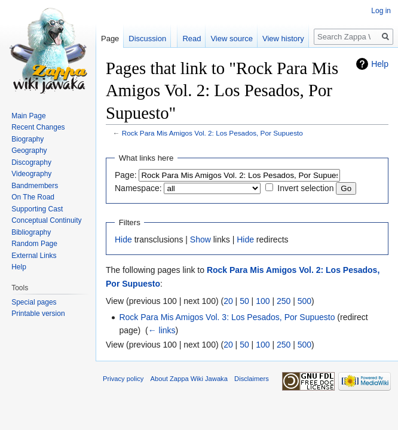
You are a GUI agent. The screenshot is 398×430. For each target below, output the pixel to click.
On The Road (32, 197)
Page (110, 38)
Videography (31, 174)
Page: (126, 175)
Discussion (147, 38)
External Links (33, 255)
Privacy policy (123, 378)
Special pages (33, 302)
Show (200, 239)
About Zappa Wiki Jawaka (189, 378)
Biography (27, 139)
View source (231, 38)
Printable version (38, 313)
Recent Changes (38, 127)
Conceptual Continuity (46, 220)
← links (162, 330)
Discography (31, 162)
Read (191, 38)
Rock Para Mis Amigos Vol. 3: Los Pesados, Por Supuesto (227, 317)
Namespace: (138, 188)
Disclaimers (251, 378)
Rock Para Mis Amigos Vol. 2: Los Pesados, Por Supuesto (212, 133)
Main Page (28, 116)
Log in (381, 11)
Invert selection (305, 188)
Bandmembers (34, 186)
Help (379, 64)
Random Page (34, 243)
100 (263, 301)
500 (304, 301)
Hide (123, 239)
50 (244, 301)
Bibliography (31, 232)
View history (283, 38)
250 (283, 301)
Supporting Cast (37, 209)
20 (228, 301)
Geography (29, 150)
